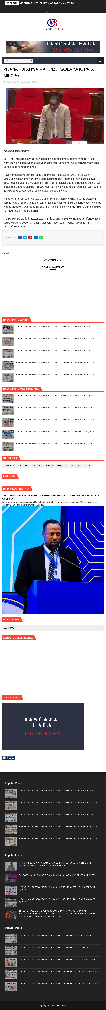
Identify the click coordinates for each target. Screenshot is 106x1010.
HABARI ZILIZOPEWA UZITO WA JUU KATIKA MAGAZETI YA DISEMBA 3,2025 (58, 971)
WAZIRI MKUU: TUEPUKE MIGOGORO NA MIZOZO (47, 3)
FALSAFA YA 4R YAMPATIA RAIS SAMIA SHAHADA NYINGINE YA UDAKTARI (57, 875)
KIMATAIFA (37, 466)
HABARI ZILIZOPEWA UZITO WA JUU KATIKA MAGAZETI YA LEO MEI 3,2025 (58, 959)
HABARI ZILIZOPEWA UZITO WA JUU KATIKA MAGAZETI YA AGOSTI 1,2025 (58, 935)
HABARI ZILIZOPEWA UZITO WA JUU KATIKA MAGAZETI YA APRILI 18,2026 (55, 327)
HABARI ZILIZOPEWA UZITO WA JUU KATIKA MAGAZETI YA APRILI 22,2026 (55, 362)
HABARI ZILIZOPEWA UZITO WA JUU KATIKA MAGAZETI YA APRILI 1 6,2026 (55, 339)
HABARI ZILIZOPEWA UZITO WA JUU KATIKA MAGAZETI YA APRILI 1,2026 (54, 443)
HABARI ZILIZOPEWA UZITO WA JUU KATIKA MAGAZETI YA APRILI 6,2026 (54, 408)
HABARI (38, 82)
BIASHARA (9, 466)
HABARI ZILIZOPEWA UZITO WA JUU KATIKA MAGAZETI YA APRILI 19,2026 (55, 351)
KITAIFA (50, 466)
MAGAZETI (62, 466)
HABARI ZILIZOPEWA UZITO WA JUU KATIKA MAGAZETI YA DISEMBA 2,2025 (58, 983)
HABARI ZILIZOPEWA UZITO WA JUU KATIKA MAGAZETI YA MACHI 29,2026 (55, 431)
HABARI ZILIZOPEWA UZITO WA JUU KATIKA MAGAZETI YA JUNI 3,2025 (56, 947)
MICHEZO (76, 466)
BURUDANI (23, 466)
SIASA (87, 466)
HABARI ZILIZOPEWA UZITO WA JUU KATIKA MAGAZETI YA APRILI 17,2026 (55, 374)
